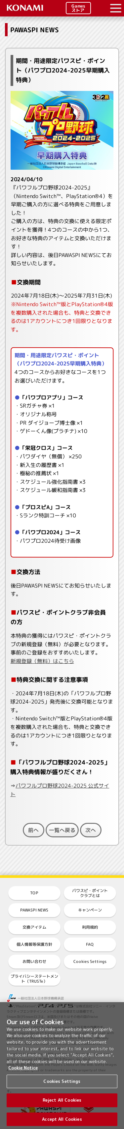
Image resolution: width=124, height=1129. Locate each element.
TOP (34, 893)
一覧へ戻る (62, 830)
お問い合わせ (34, 961)
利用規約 (90, 927)
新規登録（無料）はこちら (42, 661)
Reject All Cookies (62, 1103)
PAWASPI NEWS (34, 910)
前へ (33, 830)
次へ (90, 830)
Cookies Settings (89, 961)
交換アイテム (34, 927)
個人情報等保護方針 (34, 944)
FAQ (90, 944)
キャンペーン (90, 910)
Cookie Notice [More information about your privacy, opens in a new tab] (23, 1071)
